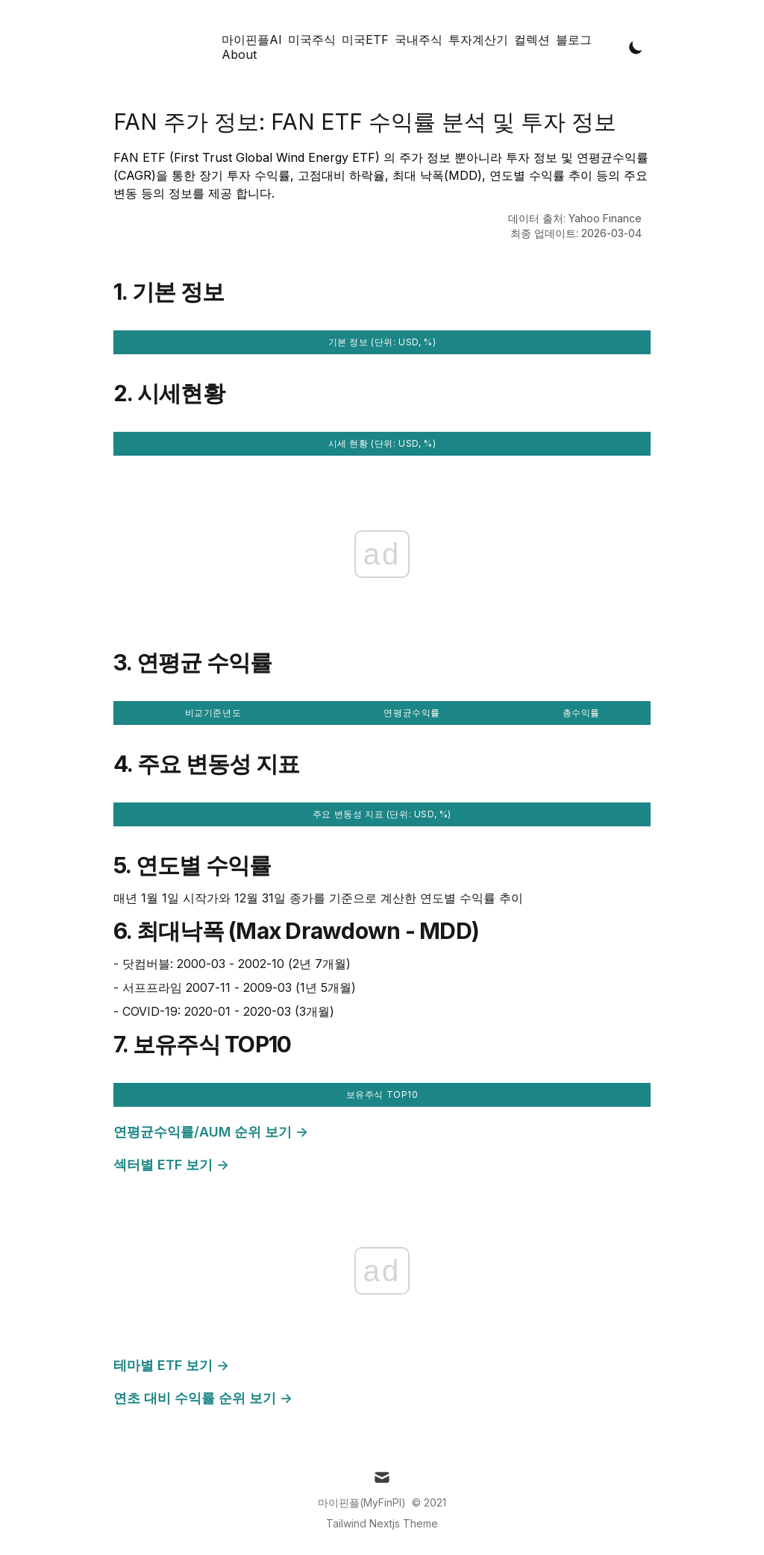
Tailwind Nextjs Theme (382, 1523)
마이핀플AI (252, 39)
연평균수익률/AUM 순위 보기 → (210, 1132)
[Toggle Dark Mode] (636, 47)
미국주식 (312, 39)
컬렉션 (532, 39)
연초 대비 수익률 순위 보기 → (202, 1398)
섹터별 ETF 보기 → (171, 1164)
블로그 (574, 39)
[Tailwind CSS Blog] (166, 47)
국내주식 (418, 39)
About (239, 54)
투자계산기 (478, 39)
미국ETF (365, 39)
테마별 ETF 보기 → (171, 1365)
